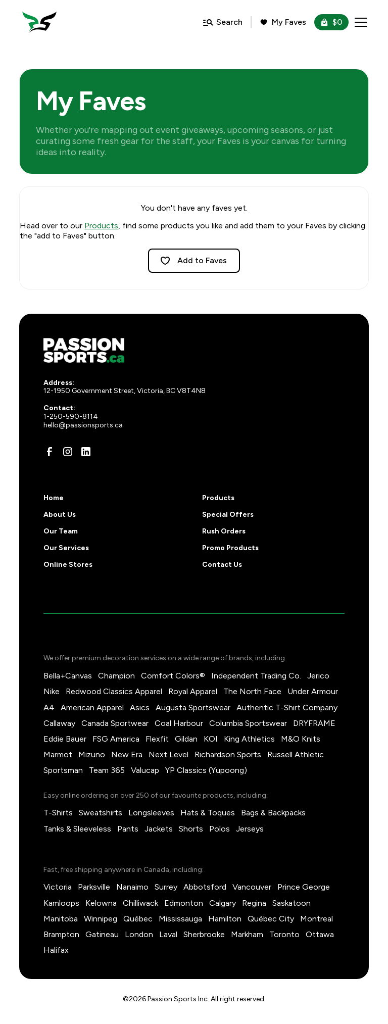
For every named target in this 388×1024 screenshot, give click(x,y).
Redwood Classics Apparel (114, 691)
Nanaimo (132, 887)
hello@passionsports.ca (83, 425)
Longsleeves (151, 812)
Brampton (61, 934)
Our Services (66, 548)
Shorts (191, 829)
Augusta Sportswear (193, 707)
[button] (359, 22)
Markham (247, 934)
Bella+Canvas (67, 675)
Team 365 (107, 770)
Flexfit (157, 739)
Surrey (166, 887)
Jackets (158, 829)
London (139, 934)
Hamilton (224, 918)
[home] (39, 22)
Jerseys (250, 829)
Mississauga (180, 918)
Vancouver (251, 887)
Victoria (57, 887)
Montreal (316, 918)
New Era (126, 754)
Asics (140, 707)
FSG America (115, 739)
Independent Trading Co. (256, 675)
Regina (254, 903)
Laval (168, 934)
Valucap (145, 770)
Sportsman (63, 770)
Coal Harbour (179, 723)
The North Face (252, 691)
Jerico (318, 675)
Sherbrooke (204, 934)
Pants (127, 829)
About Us (59, 514)
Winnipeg (100, 918)
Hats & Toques (207, 812)
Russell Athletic (295, 754)
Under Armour (312, 691)
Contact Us (222, 564)
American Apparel (92, 707)
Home (53, 498)
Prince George (303, 887)
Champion (116, 675)
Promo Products (230, 548)
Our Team (60, 531)
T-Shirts (58, 812)
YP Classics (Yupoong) (206, 770)
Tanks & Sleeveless (77, 829)
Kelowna (101, 903)
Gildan (186, 739)
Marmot (57, 754)
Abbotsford (204, 887)
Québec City (271, 918)
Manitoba (60, 918)
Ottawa (320, 934)
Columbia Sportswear (248, 723)
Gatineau (102, 934)
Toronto (284, 934)
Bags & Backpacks (273, 812)
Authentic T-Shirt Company (286, 707)
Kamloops (61, 903)
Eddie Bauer (64, 739)
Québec (138, 918)
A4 (49, 707)
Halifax (56, 950)
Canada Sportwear (115, 723)
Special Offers (228, 514)
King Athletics (249, 739)
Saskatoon (291, 903)
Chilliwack (140, 903)
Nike (51, 691)
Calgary (222, 903)
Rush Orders (224, 531)
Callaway (59, 723)
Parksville (94, 887)
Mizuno (91, 754)
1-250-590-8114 (70, 416)
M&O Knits (300, 739)
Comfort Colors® (173, 675)
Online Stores (67, 564)
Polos (219, 829)
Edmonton (183, 903)
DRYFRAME (314, 723)
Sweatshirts (100, 812)
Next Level (168, 754)
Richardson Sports (228, 754)
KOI (211, 739)
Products (101, 225)
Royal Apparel (192, 691)
